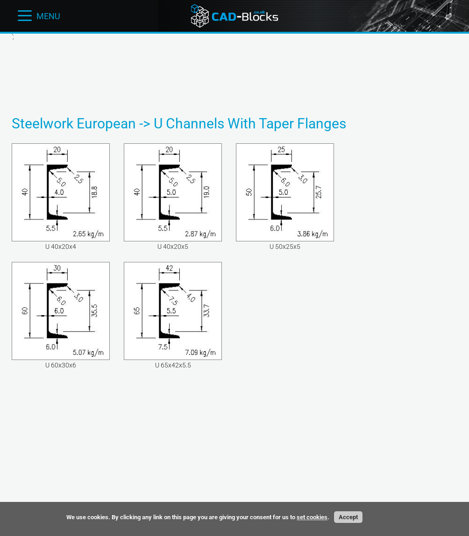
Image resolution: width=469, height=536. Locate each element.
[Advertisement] (234, 70)
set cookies (312, 517)
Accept (348, 517)
